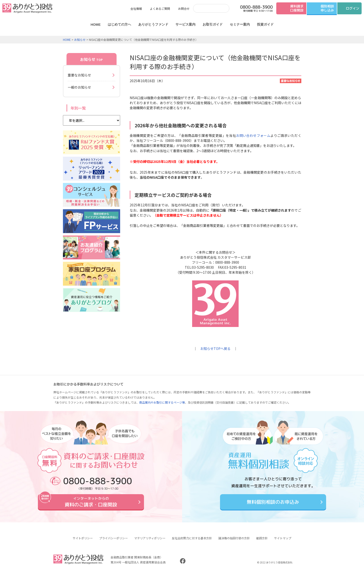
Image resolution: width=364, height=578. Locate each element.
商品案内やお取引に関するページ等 (162, 402)
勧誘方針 (262, 542)
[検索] (206, 8)
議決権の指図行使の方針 (234, 542)
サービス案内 (185, 24)
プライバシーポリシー (113, 542)
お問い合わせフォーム (253, 135)
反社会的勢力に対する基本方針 (192, 542)
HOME (95, 25)
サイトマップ (282, 542)
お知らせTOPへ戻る (215, 348)
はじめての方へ (119, 24)
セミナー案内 (240, 24)
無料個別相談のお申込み (273, 503)
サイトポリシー (83, 542)
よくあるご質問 (160, 8)
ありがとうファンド (153, 24)
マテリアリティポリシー (149, 542)
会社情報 (136, 8)
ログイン (352, 8)
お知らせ (80, 39)
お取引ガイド (212, 24)
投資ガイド (265, 24)
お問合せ (184, 8)
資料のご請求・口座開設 (91, 503)
